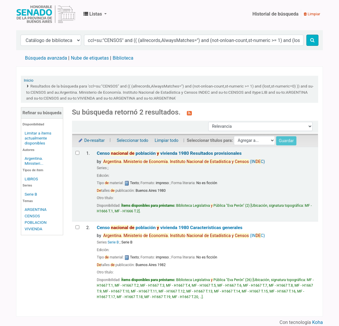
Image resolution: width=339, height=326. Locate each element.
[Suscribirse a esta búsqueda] (189, 112)
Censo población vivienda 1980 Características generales (170, 227)
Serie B (31, 194)
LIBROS (31, 179)
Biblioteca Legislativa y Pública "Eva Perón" (45, 14)
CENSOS (32, 216)
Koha (317, 322)
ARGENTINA (36, 209)
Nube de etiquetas (90, 58)
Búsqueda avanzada (46, 58)
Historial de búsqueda (275, 14)
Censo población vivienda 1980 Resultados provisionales (169, 153)
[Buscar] (312, 40)
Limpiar (312, 14)
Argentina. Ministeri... (34, 161)
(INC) (184, 161)
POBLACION (36, 222)
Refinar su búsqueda (41, 112)
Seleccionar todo (132, 140)
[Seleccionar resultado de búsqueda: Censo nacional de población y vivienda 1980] (77, 153)
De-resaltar (91, 140)
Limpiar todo (166, 140)
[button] (95, 14)
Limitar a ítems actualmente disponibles (38, 138)
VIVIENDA (33, 228)
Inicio (28, 80)
